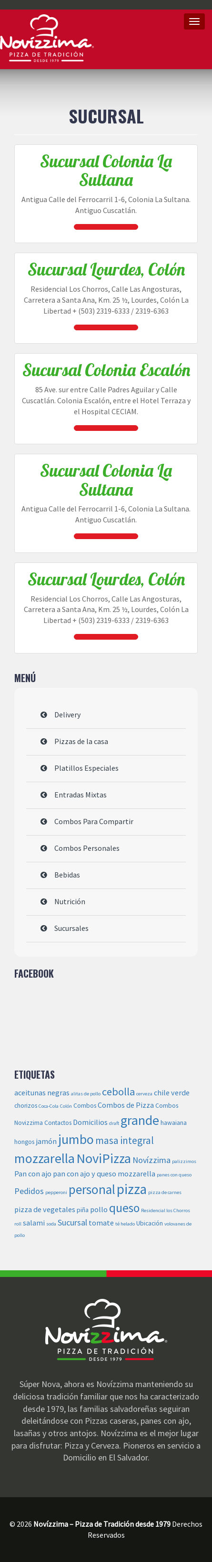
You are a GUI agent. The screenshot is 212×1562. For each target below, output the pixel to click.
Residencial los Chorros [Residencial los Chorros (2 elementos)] (165, 1210)
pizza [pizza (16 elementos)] (132, 1189)
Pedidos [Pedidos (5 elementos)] (29, 1190)
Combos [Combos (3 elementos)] (84, 1106)
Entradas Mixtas (80, 794)
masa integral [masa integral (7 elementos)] (124, 1140)
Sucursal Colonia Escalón (106, 369)
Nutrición (69, 901)
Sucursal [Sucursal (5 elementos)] (72, 1222)
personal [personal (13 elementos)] (92, 1189)
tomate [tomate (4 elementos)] (101, 1222)
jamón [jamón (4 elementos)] (46, 1141)
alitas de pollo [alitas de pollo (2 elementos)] (86, 1094)
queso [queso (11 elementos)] (124, 1207)
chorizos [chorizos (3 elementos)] (25, 1106)
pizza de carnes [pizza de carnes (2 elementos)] (165, 1192)
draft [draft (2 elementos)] (114, 1123)
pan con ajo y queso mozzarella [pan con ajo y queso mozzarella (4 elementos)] (104, 1173)
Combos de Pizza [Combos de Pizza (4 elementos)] (126, 1105)
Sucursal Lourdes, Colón (106, 269)
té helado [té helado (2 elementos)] (125, 1224)
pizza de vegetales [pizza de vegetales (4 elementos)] (44, 1209)
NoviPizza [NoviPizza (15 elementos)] (103, 1158)
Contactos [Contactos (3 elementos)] (57, 1123)
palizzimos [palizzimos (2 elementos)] (184, 1161)
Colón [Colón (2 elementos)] (66, 1106)
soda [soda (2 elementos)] (51, 1224)
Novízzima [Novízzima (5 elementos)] (151, 1159)
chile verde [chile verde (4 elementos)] (172, 1092)
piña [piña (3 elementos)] (83, 1210)
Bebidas (67, 874)
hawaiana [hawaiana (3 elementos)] (174, 1123)
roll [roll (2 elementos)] (17, 1224)
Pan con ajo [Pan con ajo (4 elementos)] (32, 1173)
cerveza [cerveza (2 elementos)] (144, 1094)
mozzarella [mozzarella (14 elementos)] (44, 1158)
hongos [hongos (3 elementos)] (24, 1142)
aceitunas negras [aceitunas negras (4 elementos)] (42, 1092)
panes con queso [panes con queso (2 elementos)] (174, 1175)
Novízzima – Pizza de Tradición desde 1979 (47, 38)
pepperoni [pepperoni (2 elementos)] (56, 1192)
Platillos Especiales (86, 768)
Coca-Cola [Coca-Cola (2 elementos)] (49, 1106)
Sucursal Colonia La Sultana (106, 170)
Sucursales (71, 928)
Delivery (67, 714)
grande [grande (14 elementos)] (140, 1120)
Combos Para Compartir (93, 821)
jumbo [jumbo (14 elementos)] (76, 1139)
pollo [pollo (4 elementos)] (99, 1209)
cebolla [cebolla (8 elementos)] (118, 1091)
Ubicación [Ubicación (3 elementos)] (149, 1223)
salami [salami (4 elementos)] (34, 1222)
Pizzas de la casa (81, 741)
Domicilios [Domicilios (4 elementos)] (90, 1122)
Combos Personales (87, 848)
